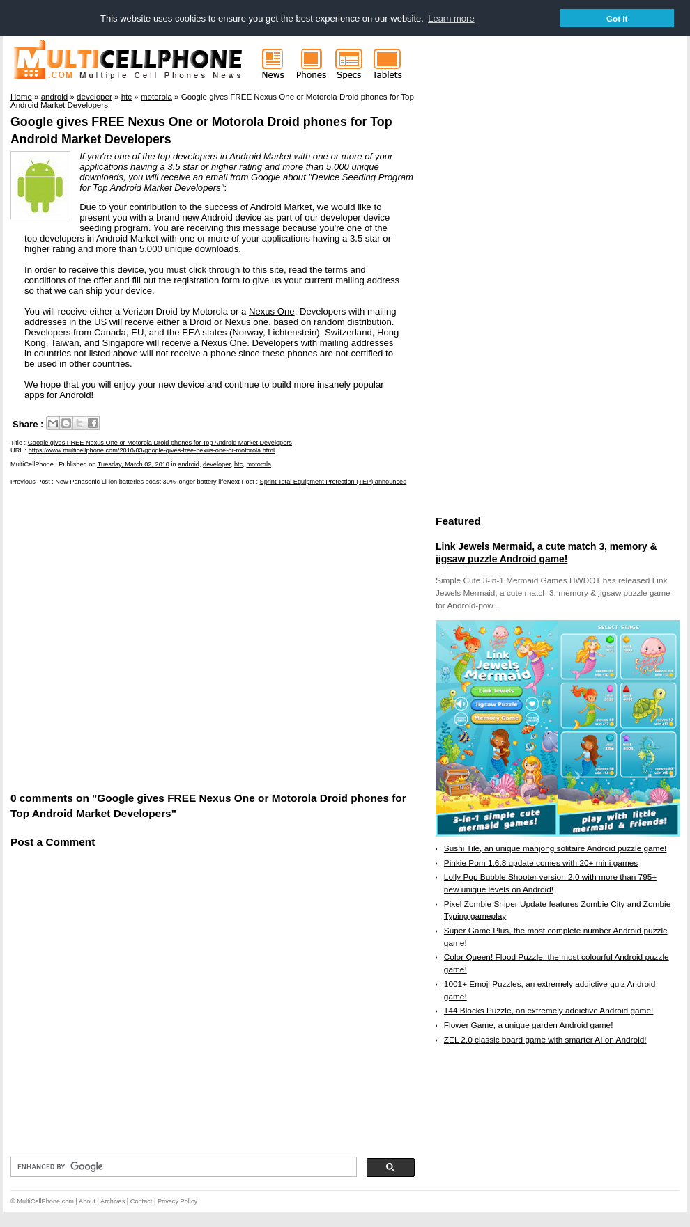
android (188, 464)
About (87, 1201)
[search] (182, 1167)
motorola (258, 464)
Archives (112, 1201)
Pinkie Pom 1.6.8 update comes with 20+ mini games (541, 863)
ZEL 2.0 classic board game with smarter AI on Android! (545, 1040)
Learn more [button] (451, 18)
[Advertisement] (137, 637)
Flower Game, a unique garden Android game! (528, 1025)
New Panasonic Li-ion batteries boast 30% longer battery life (141, 481)
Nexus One (272, 311)
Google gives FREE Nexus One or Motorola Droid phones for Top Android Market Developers (160, 442)
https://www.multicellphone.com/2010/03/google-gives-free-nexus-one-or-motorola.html (152, 450)
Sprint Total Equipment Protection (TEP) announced (333, 481)
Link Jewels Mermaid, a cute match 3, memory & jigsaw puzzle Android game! (546, 552)
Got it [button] (617, 18)
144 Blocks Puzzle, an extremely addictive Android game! (548, 1010)
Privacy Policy (177, 1201)
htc (238, 464)
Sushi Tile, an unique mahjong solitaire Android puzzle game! (555, 848)
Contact (141, 1201)
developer (217, 464)
